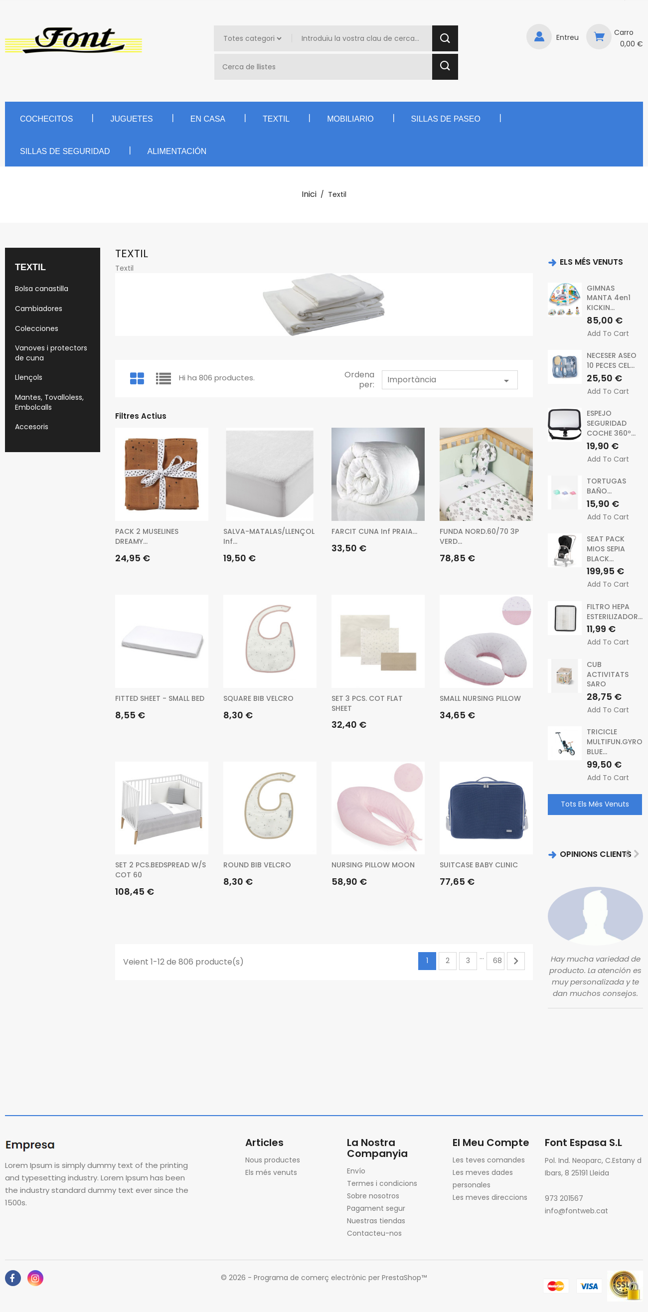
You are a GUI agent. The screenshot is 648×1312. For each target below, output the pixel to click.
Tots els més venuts (595, 804)
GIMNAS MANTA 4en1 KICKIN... (609, 298)
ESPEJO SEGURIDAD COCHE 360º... (611, 423)
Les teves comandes (489, 1160)
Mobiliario (350, 119)
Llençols (28, 377)
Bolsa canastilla (41, 289)
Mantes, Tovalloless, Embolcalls (49, 402)
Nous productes (272, 1160)
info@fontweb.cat (576, 1211)
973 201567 (564, 1198)
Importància (449, 380)
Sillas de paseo (446, 119)
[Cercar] (324, 67)
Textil (276, 119)
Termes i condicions (382, 1183)
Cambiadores (38, 309)
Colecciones (36, 328)
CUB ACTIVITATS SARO (608, 674)
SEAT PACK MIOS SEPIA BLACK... (606, 549)
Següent (516, 961)
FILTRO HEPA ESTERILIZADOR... (615, 612)
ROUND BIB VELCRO (257, 865)
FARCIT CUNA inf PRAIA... (374, 531)
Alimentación (177, 151)
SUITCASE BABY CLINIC (479, 865)
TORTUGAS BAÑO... (606, 486)
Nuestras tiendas (376, 1221)
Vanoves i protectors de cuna (51, 353)
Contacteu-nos (374, 1233)
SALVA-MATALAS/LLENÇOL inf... (269, 536)
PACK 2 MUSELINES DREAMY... (146, 536)
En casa (207, 119)
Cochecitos (46, 119)
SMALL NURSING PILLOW (480, 698)
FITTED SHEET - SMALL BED (159, 698)
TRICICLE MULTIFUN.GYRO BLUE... (615, 742)
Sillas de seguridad (65, 151)
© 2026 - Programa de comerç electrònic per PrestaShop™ (324, 1278)
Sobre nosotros (373, 1196)
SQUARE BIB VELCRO (258, 698)
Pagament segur (376, 1208)
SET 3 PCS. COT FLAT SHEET (367, 703)
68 (497, 961)
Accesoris (31, 427)
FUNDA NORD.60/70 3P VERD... (479, 536)
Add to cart (608, 333)
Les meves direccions (490, 1197)
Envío (356, 1171)
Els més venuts (271, 1172)
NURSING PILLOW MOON (373, 865)
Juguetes (131, 119)
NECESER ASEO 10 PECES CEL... (612, 360)
